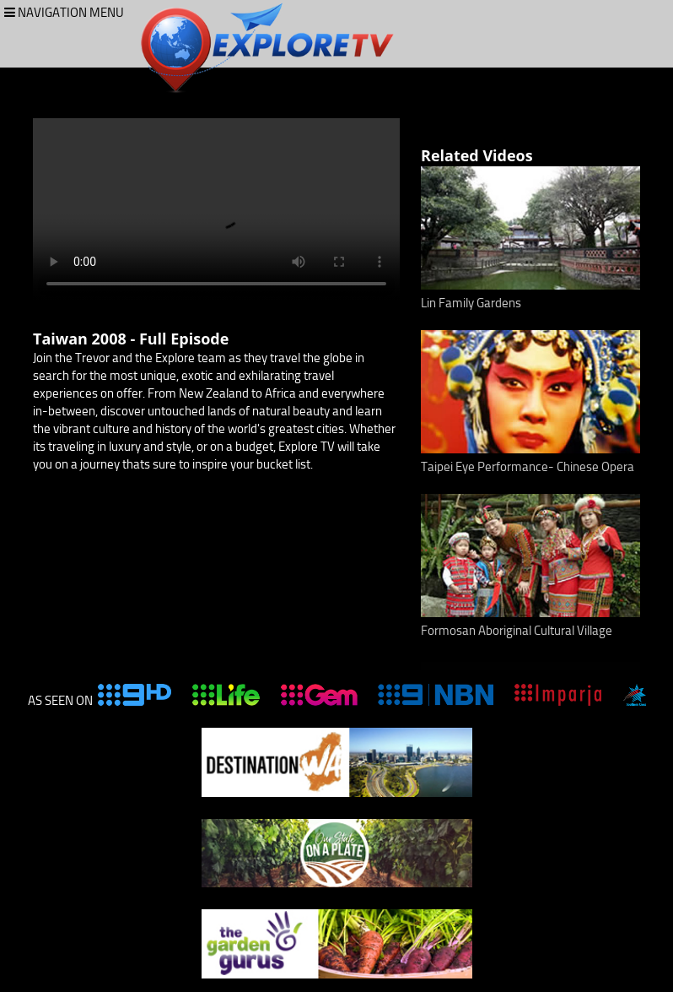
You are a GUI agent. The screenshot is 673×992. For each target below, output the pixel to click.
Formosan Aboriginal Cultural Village (516, 630)
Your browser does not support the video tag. (216, 210)
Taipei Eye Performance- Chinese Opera (527, 466)
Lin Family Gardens (471, 303)
